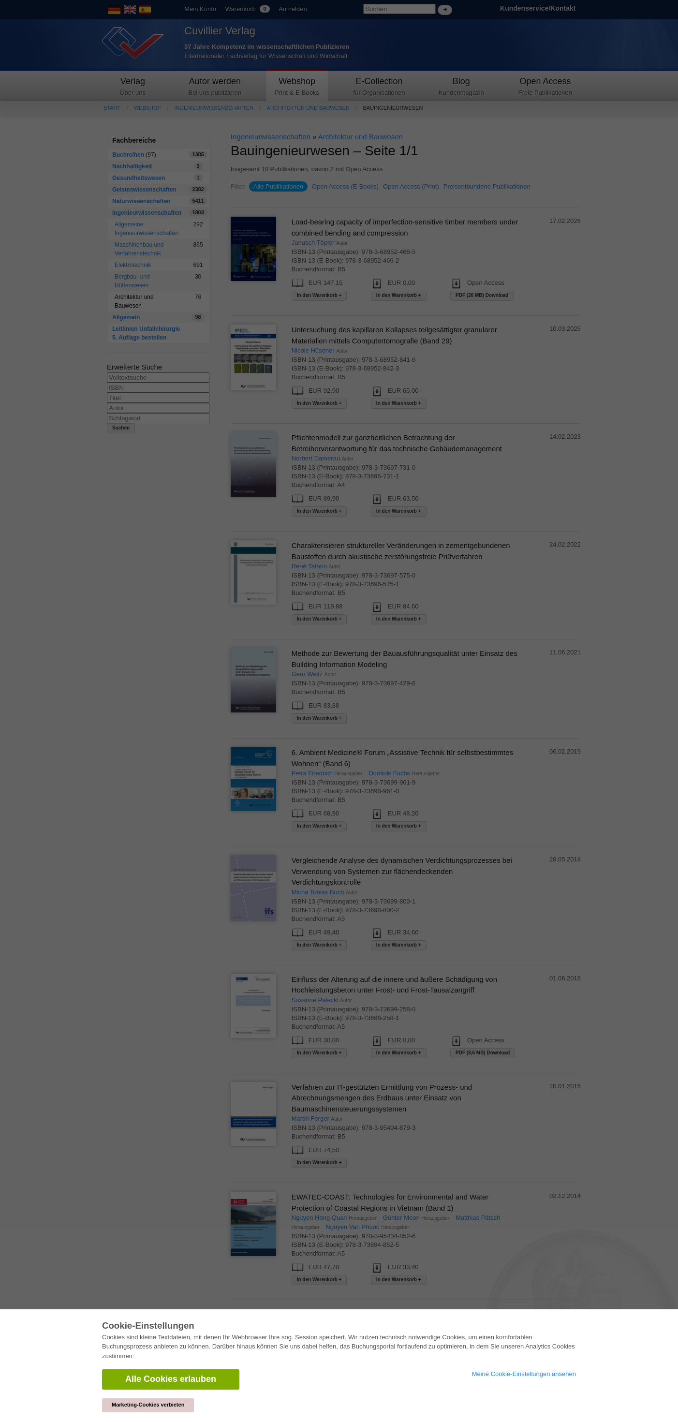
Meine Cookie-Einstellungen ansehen (524, 1374)
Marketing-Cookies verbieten (148, 1404)
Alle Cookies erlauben (170, 1379)
